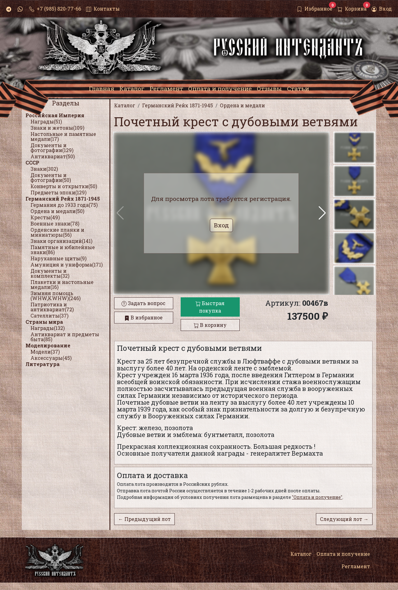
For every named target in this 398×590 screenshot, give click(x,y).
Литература (42, 364)
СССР (32, 162)
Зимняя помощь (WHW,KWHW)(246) (55, 295)
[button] (322, 213)
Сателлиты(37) (49, 315)
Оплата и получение (343, 554)
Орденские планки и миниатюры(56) (57, 232)
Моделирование (47, 345)
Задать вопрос (143, 303)
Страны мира (44, 321)
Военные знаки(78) (54, 223)
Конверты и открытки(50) (63, 186)
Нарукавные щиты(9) (58, 258)
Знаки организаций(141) (61, 241)
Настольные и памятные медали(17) (63, 136)
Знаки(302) (44, 168)
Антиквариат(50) (52, 156)
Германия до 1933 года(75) (64, 205)
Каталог (301, 554)
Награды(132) (47, 328)
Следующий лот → (344, 519)
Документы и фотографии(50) (50, 177)
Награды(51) (46, 121)
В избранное (143, 317)
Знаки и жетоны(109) (57, 127)
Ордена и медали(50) (57, 211)
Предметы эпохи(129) (58, 192)
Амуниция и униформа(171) (66, 264)
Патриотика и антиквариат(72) (52, 307)
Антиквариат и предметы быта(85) (64, 336)
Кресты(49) (45, 217)
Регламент (355, 566)
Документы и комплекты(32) (49, 273)
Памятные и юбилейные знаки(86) (62, 249)
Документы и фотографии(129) (51, 147)
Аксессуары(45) (51, 358)
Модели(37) (45, 351)
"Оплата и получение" (317, 497)
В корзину (210, 325)
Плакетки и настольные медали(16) (62, 284)
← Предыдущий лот (144, 519)
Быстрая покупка (210, 307)
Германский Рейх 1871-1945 (62, 198)
